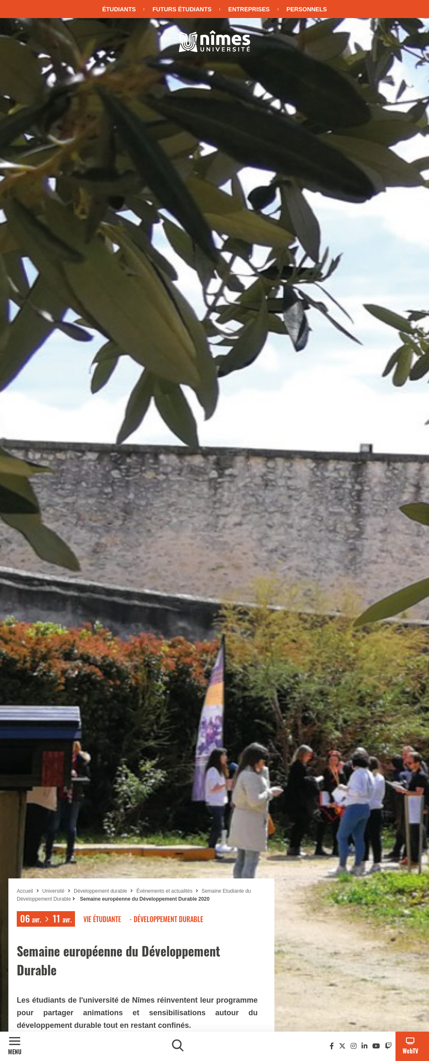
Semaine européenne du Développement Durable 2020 (143, 899)
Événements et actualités (165, 891)
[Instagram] (354, 1046)
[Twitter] (342, 1046)
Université (53, 891)
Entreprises (249, 9)
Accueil (25, 891)
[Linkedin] (364, 1046)
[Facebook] (332, 1046)
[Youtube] (376, 1046)
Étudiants (119, 9)
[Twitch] (388, 1046)
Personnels (307, 9)
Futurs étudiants (182, 9)
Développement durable (100, 891)
